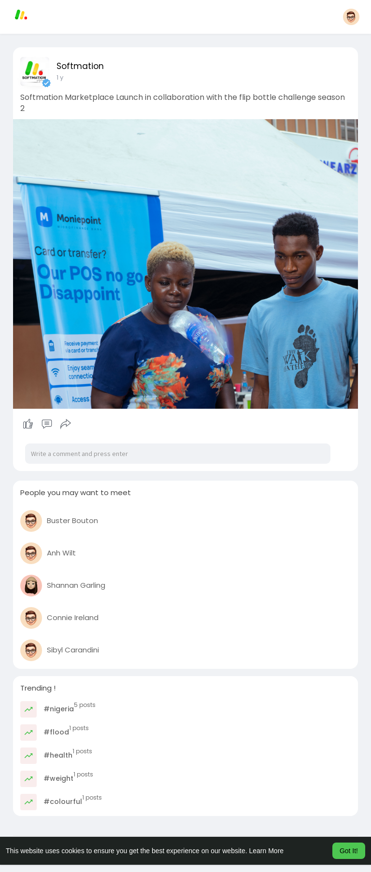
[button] (351, 17)
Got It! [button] (349, 851)
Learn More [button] (266, 851)
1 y (60, 77)
